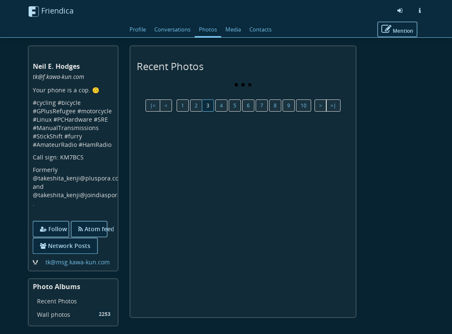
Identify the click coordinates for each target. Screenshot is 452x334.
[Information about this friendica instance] (420, 10)
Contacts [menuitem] (260, 29)
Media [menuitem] (233, 29)
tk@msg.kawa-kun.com (77, 262)
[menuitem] (73, 301)
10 (304, 105)
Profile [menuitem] (138, 29)
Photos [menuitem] (208, 29)
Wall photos (75, 314)
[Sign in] (400, 10)
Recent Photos (57, 301)
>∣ (333, 105)
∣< (153, 105)
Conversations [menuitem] (172, 29)
